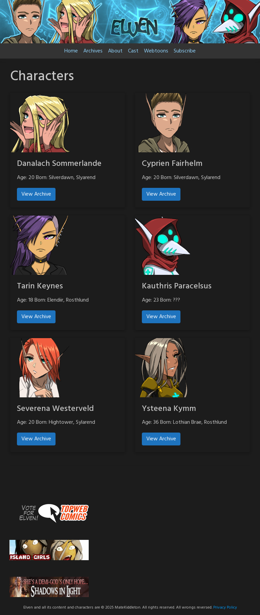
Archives (93, 51)
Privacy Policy (225, 607)
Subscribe (185, 51)
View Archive (36, 194)
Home (71, 51)
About (115, 51)
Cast (133, 51)
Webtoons (156, 51)
